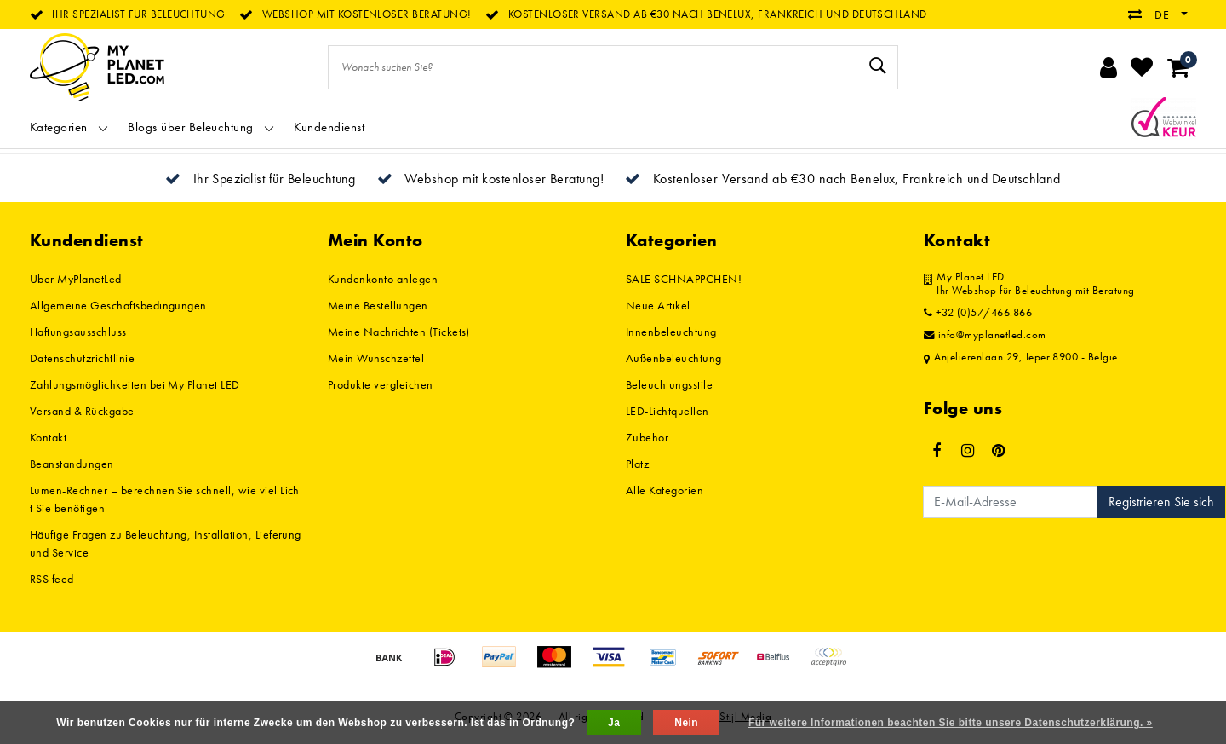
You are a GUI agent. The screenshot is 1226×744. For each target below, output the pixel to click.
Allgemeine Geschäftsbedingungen (118, 305)
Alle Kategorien (664, 490)
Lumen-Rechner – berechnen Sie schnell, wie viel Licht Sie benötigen (165, 499)
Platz (637, 463)
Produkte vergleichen (380, 384)
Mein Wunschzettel (376, 358)
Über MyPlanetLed (76, 278)
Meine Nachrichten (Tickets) (399, 331)
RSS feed (52, 578)
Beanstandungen (72, 463)
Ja (614, 723)
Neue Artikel (658, 305)
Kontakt (48, 437)
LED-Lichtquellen (667, 410)
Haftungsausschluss (78, 331)
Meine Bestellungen (378, 305)
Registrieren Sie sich (1161, 501)
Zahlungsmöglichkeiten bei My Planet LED (135, 384)
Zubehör (647, 437)
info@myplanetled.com (985, 335)
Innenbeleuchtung (671, 331)
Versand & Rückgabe (82, 410)
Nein (686, 723)
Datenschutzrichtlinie (82, 358)
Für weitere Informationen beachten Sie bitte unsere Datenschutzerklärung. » (950, 723)
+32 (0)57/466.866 (978, 313)
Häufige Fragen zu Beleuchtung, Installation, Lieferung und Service (165, 543)
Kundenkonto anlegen (383, 278)
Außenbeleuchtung (674, 358)
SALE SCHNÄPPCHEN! (684, 278)
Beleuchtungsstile (669, 384)
